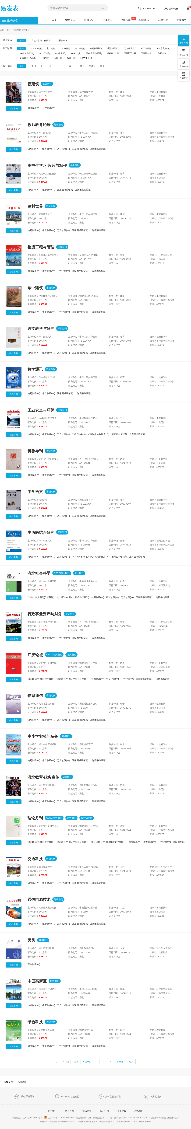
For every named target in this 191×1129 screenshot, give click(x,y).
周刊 (34, 66)
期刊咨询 (69, 1111)
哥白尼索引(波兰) (94, 53)
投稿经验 (22, 1082)
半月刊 (52, 66)
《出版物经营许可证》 (66, 1121)
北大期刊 (51, 48)
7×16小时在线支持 (67, 1096)
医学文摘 (58, 58)
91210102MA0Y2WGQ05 (136, 1118)
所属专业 (7, 40)
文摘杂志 (45, 58)
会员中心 (121, 1111)
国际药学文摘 (130, 53)
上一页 (88, 1061)
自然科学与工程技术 (41, 40)
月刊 (62, 66)
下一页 (119, 1061)
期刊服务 (144, 20)
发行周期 (7, 66)
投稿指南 (125, 20)
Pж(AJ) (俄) (76, 53)
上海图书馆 (161, 53)
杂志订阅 (104, 1111)
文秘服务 (182, 20)
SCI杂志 (107, 20)
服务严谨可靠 (24, 1096)
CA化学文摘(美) (163, 48)
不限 (22, 40)
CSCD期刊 (65, 48)
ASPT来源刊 (86, 58)
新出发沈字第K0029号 (102, 1118)
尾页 (131, 1061)
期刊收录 (7, 48)
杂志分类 (13, 20)
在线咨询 (13, 108)
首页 (54, 20)
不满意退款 (152, 1096)
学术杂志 (70, 20)
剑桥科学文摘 (113, 53)
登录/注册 (173, 8)
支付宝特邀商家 (110, 1096)
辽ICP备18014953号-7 (32, 1118)
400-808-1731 (149, 8)
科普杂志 (89, 20)
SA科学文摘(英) (27, 53)
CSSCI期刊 (37, 48)
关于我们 (52, 1111)
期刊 (9, 30)
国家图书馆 (146, 53)
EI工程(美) (146, 48)
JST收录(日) (60, 53)
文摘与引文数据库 (28, 58)
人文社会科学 (61, 40)
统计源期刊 (80, 48)
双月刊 (72, 66)
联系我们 (138, 1111)
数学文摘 (71, 58)
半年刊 (92, 66)
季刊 (82, 66)
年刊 (102, 66)
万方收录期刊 (130, 48)
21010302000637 (66, 1118)
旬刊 (42, 66)
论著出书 (163, 20)
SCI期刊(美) (44, 53)
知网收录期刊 (96, 48)
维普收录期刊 (113, 48)
